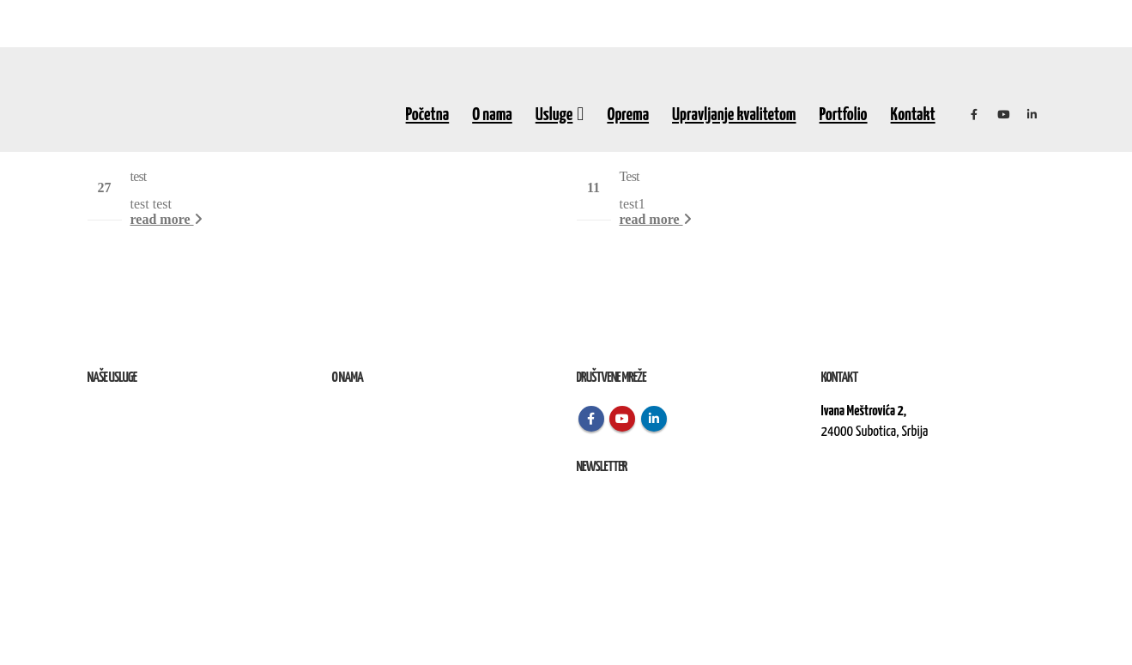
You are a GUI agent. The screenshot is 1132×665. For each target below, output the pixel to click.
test (138, 176)
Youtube (622, 419)
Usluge (554, 115)
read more (166, 219)
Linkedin (654, 419)
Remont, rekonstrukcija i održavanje (168, 432)
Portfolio (844, 115)
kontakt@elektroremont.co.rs (889, 490)
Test (629, 176)
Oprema (628, 115)
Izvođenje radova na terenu (147, 452)
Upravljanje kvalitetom (734, 115)
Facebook (591, 419)
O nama (492, 115)
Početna (428, 115)
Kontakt (913, 115)
